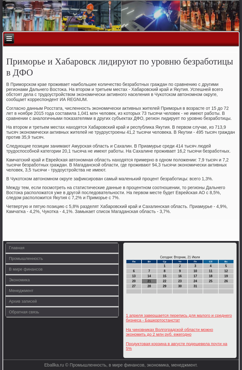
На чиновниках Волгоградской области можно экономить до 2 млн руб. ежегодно (169, 332)
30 (180, 286)
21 (149, 281)
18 (210, 276)
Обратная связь (24, 312)
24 (195, 281)
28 (149, 286)
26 (226, 281)
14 (149, 276)
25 (210, 281)
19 (226, 276)
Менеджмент (21, 290)
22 (164, 281)
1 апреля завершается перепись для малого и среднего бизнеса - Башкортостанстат (179, 317)
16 (180, 276)
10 (195, 271)
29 (164, 286)
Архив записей (23, 301)
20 (133, 281)
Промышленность (26, 258)
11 (210, 271)
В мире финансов (26, 269)
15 (164, 276)
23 (180, 281)
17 (195, 276)
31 (195, 286)
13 (133, 276)
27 (133, 286)
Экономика (19, 280)
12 (226, 271)
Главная (16, 247)
